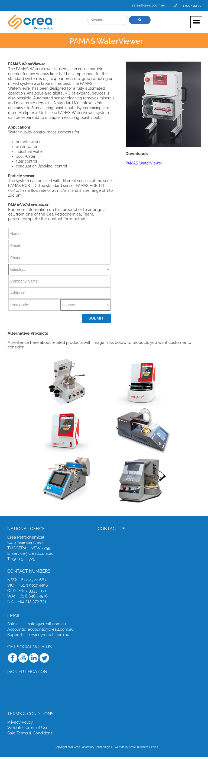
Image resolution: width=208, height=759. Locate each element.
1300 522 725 (193, 6)
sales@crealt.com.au (148, 5)
